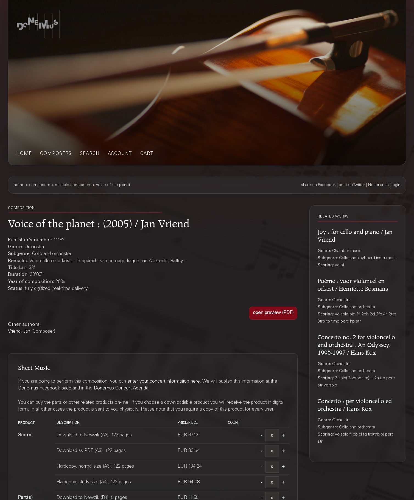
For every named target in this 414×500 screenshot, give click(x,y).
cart (146, 154)
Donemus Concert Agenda (121, 388)
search (90, 154)
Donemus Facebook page (44, 388)
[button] (273, 313)
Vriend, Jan (19, 331)
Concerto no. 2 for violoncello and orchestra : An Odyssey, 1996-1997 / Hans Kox (356, 343)
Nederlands (378, 185)
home (24, 154)
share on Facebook (318, 185)
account (120, 154)
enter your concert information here (163, 381)
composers (56, 154)
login (396, 185)
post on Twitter (352, 185)
